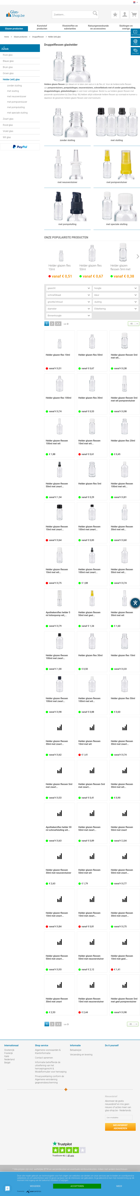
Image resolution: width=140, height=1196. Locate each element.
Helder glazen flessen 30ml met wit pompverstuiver (122, 614)
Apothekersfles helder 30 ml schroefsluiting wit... (58, 829)
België (7, 1062)
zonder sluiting (14, 84)
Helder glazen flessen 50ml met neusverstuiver (91, 957)
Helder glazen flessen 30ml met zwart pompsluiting (57, 1000)
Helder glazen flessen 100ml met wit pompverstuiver (57, 442)
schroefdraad (54, 295)
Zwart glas (8, 117)
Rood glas (8, 123)
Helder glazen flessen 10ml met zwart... (57, 528)
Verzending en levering (81, 1054)
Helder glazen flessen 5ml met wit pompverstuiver (124, 399)
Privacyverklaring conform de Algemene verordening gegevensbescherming (49, 1079)
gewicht (51, 288)
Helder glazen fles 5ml (89, 483)
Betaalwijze (75, 1050)
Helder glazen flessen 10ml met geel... (122, 957)
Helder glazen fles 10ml (59, 267)
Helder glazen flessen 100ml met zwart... (89, 528)
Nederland (9, 1059)
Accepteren (77, 1186)
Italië (6, 1056)
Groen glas (8, 71)
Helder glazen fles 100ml (58, 398)
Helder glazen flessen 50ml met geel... (89, 614)
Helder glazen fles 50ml (90, 267)
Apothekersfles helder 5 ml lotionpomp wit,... (58, 614)
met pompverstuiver (17, 100)
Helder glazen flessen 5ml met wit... (120, 267)
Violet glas (8, 129)
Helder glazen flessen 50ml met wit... (122, 571)
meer (119, 1186)
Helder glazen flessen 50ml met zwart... (57, 485)
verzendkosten (59, 1169)
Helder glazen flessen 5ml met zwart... (59, 786)
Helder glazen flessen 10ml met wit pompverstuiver (89, 743)
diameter (52, 309)
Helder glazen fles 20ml (123, 440)
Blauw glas (8, 59)
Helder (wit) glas (11, 77)
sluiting (98, 302)
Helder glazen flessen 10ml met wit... (89, 442)
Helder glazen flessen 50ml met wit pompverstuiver (89, 871)
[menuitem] (5, 2)
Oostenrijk (9, 1050)
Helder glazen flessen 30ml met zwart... (57, 743)
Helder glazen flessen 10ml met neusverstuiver (91, 1000)
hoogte (97, 288)
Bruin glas (8, 65)
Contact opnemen (44, 1058)
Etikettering (100, 309)
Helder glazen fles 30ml (90, 398)
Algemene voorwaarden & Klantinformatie (48, 1052)
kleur (96, 295)
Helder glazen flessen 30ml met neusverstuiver (58, 871)
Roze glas (8, 53)
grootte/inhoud (55, 302)
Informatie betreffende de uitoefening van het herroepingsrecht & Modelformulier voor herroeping (51, 1067)
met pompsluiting (16, 105)
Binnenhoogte (54, 315)
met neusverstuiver (16, 94)
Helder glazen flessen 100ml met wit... (122, 485)
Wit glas (7, 135)
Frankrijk (8, 1053)
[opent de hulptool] (135, 602)
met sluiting (13, 89)
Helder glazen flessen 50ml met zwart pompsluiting (122, 829)
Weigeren (35, 1186)
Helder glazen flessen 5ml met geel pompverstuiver (124, 1000)
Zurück (6, 47)
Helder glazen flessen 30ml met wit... (122, 528)
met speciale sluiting (17, 111)
